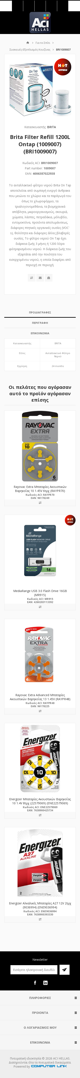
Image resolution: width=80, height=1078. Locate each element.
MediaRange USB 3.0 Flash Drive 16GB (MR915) (40, 593)
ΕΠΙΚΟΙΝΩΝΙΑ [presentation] (40, 333)
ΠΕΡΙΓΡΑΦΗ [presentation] (40, 323)
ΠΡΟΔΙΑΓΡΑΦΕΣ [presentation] (40, 312)
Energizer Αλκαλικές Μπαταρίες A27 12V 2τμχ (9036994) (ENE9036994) (40, 905)
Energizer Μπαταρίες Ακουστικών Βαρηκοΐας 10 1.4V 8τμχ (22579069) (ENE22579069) (40, 801)
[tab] (40, 312)
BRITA (51, 127)
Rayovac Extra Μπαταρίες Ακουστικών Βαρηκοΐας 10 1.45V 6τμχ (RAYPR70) (40, 489)
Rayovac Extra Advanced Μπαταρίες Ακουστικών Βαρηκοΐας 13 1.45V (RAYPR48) (40, 697)
